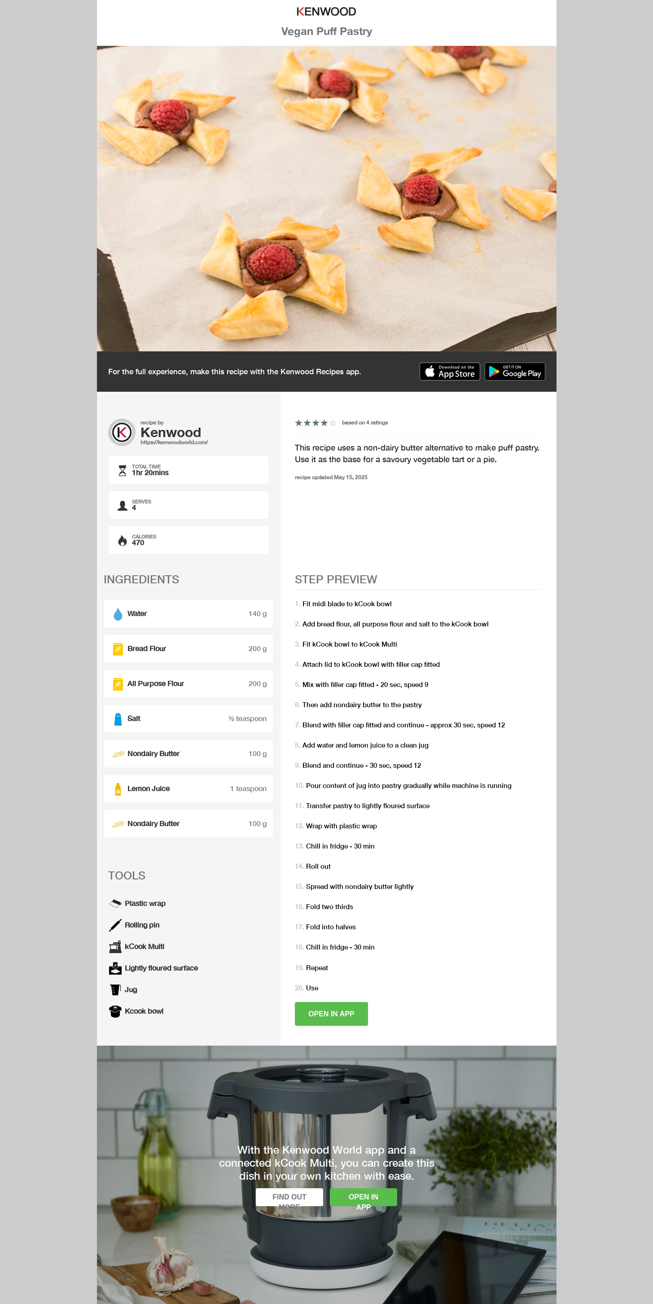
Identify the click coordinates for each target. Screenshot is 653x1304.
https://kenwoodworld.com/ (174, 442)
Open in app (331, 1014)
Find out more (289, 1199)
